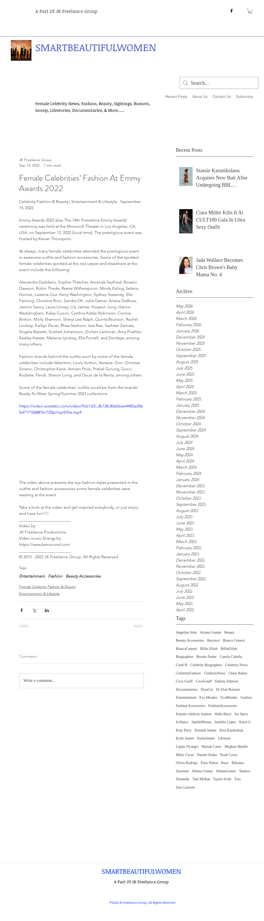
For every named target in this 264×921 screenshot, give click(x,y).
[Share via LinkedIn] (46, 610)
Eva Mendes (208, 697)
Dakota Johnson (226, 681)
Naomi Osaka (207, 755)
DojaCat (207, 689)
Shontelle (182, 779)
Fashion (246, 697)
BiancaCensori (186, 649)
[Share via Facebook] (21, 610)
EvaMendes (228, 697)
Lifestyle (224, 738)
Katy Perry (184, 730)
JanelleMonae (201, 722)
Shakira (244, 771)
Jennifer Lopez (225, 722)
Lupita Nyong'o (187, 747)
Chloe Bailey (238, 673)
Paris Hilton (209, 763)
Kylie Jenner (185, 738)
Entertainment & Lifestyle (39, 593)
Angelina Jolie (186, 632)
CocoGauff (204, 681)
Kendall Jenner (205, 730)
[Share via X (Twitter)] (34, 610)
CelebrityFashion (188, 673)
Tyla (237, 779)
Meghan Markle (236, 747)
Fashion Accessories (190, 706)
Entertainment (186, 697)
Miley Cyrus (185, 755)
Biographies (184, 657)
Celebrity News (236, 665)
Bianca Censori (234, 640)
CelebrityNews (214, 673)
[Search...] (219, 83)
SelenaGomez (226, 771)
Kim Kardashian (231, 730)
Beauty (229, 632)
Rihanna (238, 763)
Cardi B (181, 665)
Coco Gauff (184, 681)
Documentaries (187, 689)
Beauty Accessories (190, 640)
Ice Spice (241, 714)
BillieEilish (229, 649)
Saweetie (182, 771)
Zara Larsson (185, 787)
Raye (225, 763)
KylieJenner (206, 738)
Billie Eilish (208, 649)
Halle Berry (223, 714)
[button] (250, 10)
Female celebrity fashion (193, 714)
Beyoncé (213, 640)
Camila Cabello (231, 657)
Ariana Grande (210, 632)
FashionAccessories (222, 706)
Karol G (245, 722)
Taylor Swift (222, 779)
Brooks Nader (206, 657)
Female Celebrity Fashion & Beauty (47, 586)
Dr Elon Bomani (228, 689)
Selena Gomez (202, 771)
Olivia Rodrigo (186, 763)
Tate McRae (201, 779)
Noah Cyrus (228, 755)
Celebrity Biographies (206, 665)
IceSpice (182, 722)
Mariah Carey (211, 747)
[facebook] (231, 10)
